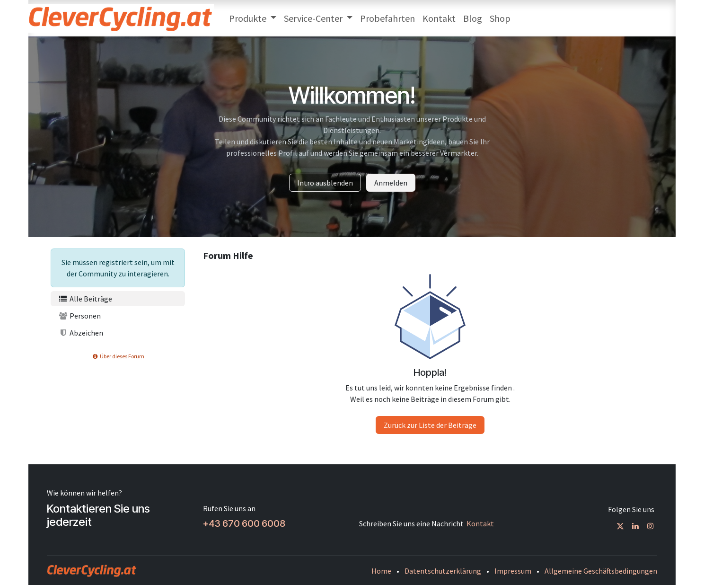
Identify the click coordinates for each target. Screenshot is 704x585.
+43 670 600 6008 (244, 523)
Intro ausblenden (325, 182)
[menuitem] (252, 18)
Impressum (512, 571)
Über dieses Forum (117, 356)
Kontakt (480, 523)
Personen (79, 315)
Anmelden (390, 182)
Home (381, 571)
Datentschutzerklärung (443, 571)
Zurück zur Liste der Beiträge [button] (430, 425)
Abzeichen (80, 332)
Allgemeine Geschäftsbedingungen (601, 571)
